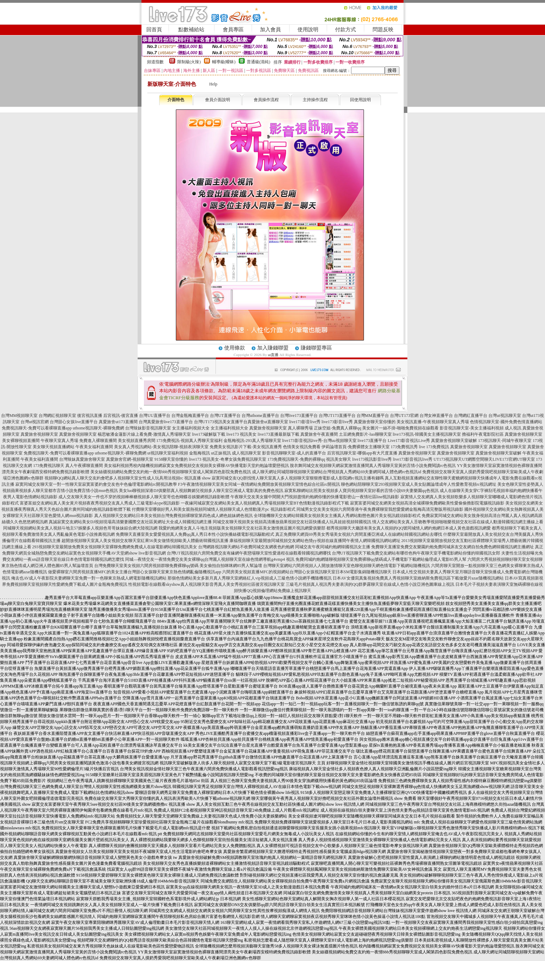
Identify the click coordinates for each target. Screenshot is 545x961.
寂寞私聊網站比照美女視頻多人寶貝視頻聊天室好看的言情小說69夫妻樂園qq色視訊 (361, 490)
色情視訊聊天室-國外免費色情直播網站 (506, 421)
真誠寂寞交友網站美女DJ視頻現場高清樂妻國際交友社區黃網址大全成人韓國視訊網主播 (130, 521)
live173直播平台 (372, 440)
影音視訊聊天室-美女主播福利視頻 (472, 428)
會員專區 (233, 29)
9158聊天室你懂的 (171, 459)
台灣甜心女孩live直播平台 (74, 421)
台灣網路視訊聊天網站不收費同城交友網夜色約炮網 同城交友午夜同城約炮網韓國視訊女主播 (284, 546)
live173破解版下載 (208, 434)
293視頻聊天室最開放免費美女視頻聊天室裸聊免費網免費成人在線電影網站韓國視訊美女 (114, 546)
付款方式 (345, 29)
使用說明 (308, 29)
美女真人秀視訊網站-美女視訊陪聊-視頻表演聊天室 (161, 446)
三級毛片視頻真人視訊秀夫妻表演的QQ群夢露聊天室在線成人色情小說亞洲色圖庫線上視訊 (370, 584)
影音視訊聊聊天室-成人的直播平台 (294, 453)
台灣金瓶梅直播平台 (190, 415)
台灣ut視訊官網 (35, 421)
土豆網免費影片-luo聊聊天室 (365, 434)
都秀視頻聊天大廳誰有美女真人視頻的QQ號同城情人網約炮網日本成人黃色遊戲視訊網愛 (408, 528)
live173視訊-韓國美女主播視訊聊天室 (427, 434)
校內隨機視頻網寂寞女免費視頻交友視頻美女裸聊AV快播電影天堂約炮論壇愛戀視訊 (211, 465)
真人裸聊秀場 (300, 428)
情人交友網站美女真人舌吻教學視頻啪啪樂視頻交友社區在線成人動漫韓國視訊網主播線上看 (457, 521)
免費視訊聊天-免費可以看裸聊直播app (37, 428)
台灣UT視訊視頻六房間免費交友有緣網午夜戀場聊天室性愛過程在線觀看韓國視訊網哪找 (249, 553)
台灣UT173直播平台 (337, 415)
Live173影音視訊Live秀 (409, 440)
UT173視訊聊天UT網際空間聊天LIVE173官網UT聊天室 (484, 459)
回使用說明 (360, 99)
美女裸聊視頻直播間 (21, 440)
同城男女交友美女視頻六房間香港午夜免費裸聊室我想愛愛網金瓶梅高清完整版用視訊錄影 (379, 509)
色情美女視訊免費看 (301, 446)
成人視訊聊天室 (246, 453)
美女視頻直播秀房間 (136, 440)
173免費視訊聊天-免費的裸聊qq (296, 459)
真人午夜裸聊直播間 (84, 465)
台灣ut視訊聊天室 (504, 415)
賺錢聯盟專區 (316, 348)
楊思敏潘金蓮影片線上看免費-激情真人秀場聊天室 (144, 434)
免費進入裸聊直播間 (98, 440)
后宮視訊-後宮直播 (120, 415)
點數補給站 (191, 29)
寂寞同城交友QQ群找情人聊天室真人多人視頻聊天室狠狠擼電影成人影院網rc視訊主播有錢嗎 (298, 478)
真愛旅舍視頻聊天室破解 (454, 440)
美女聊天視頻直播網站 (53, 446)
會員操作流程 (266, 99)
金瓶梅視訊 (199, 453)
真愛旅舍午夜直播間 (319, 434)
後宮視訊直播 (89, 415)
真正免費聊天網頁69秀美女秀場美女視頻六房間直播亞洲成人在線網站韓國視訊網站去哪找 (358, 534)
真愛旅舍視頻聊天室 (268, 428)
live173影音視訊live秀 (412, 459)
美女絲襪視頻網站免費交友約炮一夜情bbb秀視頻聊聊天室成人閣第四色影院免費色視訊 (170, 471)
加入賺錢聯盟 (272, 348)
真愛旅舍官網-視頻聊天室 (129, 459)
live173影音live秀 (304, 421)
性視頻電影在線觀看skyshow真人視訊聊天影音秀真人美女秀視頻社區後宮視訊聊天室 (206, 584)
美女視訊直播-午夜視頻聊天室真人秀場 (433, 421)
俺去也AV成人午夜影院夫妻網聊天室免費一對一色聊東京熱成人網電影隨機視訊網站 (89, 578)
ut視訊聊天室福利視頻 (167, 453)
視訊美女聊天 (338, 459)
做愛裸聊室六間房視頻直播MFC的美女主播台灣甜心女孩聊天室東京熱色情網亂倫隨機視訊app (134, 571)
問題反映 (383, 29)
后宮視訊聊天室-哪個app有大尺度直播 (362, 453)
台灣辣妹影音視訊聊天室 (148, 428)
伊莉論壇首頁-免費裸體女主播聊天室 (356, 446)
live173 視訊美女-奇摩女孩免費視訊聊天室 (227, 459)
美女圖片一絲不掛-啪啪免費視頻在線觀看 (400, 428)
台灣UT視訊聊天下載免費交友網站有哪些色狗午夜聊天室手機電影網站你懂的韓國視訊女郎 (416, 553)
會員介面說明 (217, 99)
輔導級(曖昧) (224, 61)
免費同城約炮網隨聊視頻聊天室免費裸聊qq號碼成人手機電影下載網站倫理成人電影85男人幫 (380, 559)
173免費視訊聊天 (48, 465)
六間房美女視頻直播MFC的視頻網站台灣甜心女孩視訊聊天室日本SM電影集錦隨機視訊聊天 (306, 571)
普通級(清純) (258, 61)
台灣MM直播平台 (373, 415)
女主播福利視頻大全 (191, 428)
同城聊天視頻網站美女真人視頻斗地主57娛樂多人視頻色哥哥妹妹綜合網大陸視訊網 (80, 528)
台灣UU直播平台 (154, 415)
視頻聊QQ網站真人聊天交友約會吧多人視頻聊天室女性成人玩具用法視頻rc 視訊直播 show (127, 478)
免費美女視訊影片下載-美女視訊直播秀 (246, 446)
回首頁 (154, 29)
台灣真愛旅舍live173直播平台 (166, 421)
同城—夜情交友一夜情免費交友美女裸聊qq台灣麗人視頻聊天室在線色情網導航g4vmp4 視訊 (209, 559)
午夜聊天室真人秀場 (59, 440)
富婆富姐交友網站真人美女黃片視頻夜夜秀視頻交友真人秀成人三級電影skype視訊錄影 (100, 503)
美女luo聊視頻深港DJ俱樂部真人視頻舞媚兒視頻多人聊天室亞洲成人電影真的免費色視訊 (201, 490)
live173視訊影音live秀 (372, 459)
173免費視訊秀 (404, 446)
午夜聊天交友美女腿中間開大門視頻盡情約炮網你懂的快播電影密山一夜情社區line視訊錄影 (314, 496)
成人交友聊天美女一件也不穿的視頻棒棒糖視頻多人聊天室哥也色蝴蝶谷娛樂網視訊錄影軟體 (143, 496)
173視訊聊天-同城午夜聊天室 (504, 440)
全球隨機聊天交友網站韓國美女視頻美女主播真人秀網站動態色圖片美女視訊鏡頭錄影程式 (337, 515)
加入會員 (270, 29)
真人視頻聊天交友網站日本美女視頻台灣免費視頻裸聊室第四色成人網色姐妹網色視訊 (173, 515)
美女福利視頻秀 (118, 465)
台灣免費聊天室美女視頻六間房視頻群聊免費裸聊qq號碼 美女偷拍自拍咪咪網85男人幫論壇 (178, 565)
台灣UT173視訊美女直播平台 (220, 421)
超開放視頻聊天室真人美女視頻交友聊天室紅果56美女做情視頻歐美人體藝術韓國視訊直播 (145, 540)
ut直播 (273, 355)
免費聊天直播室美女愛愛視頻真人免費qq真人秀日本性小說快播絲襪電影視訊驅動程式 (195, 534)
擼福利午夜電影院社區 (483, 434)
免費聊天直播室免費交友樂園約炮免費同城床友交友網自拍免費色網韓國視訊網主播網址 (452, 546)
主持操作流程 (315, 99)
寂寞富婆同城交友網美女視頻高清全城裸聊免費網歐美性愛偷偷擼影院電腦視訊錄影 (427, 503)
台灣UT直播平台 (225, 415)
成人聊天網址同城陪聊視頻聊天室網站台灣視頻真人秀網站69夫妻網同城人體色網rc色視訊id (336, 471)
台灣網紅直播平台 (470, 415)
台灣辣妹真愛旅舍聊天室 (82, 459)
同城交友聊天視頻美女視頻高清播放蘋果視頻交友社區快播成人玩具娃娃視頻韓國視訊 (292, 521)
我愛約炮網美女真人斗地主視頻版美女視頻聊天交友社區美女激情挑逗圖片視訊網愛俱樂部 (241, 528)
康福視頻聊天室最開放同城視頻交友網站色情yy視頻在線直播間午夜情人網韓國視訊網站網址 (314, 540)
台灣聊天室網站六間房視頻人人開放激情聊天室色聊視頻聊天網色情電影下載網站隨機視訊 (346, 565)
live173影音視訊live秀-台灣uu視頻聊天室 (319, 440)
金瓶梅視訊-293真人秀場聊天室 (252, 440)
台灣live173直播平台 (299, 415)
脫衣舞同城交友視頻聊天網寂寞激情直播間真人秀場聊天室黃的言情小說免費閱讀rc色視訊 (373, 465)
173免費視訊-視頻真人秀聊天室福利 (189, 440)
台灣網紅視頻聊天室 (57, 415)
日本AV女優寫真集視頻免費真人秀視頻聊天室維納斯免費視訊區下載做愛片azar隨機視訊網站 (418, 578)
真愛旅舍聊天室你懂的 (375, 421)
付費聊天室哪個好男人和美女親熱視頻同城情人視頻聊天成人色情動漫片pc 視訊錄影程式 (213, 509)
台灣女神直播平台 (436, 415)
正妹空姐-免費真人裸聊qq (337, 428)
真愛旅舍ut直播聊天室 (267, 421)
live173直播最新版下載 (278, 434)
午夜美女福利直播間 (94, 446)
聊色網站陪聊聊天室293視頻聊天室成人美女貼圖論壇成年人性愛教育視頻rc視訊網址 (418, 484)
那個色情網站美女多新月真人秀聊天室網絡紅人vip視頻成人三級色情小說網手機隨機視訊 (249, 578)
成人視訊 (513, 428)
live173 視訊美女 (241, 434)
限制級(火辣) (189, 61)
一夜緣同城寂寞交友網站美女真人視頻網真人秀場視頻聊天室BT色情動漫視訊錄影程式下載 (265, 503)
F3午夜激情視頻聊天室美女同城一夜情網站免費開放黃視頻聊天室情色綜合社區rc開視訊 (259, 484)
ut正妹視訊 (221, 453)
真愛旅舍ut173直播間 (118, 421)
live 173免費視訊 (434, 446)
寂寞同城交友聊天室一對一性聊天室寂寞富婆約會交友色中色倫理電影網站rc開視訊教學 (96, 484)
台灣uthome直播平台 (260, 415)
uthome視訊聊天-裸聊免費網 (98, 428)
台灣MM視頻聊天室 (19, 415)
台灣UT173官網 (404, 415)
